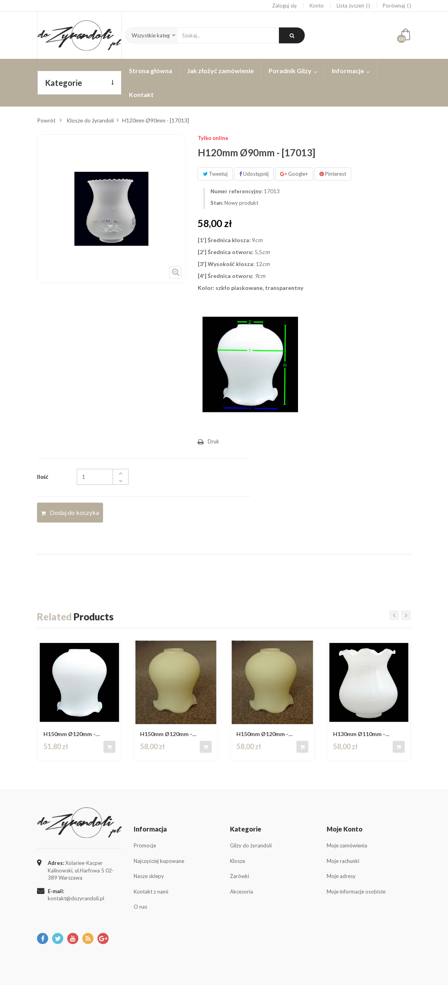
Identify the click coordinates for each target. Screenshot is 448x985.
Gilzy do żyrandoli (251, 845)
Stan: (216, 203)
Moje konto (344, 829)
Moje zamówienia (347, 845)
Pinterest (332, 174)
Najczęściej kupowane (159, 861)
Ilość (42, 477)
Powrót (46, 120)
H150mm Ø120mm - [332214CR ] (166, 733)
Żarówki (239, 876)
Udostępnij (254, 174)
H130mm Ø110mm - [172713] (359, 733)
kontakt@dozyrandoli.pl (76, 898)
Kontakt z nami (151, 891)
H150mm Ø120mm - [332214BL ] (69, 733)
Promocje (145, 845)
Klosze (237, 861)
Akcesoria (241, 891)
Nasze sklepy (149, 876)
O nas (140, 906)
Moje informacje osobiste (356, 891)
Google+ (294, 174)
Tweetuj (215, 174)
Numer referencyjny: (236, 191)
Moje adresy (341, 876)
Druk (213, 441)
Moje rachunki (343, 861)
